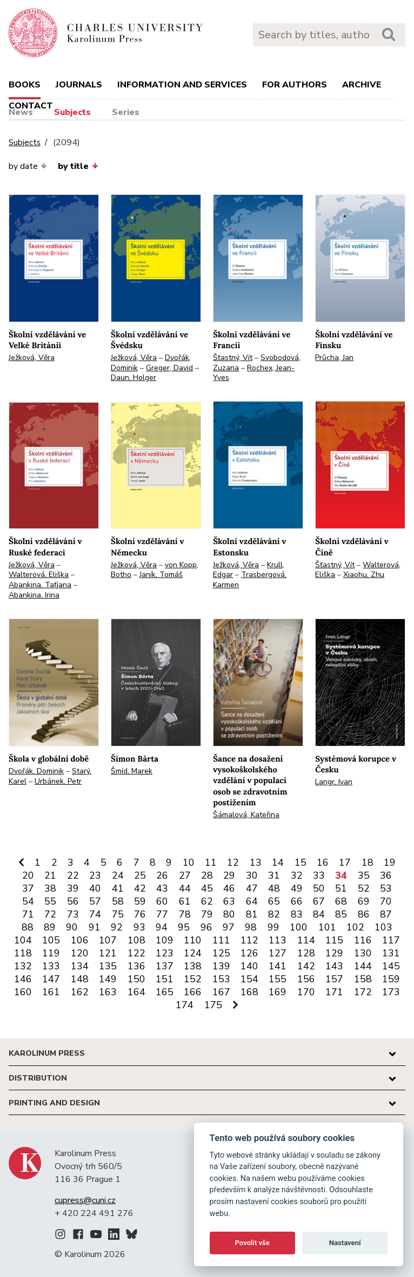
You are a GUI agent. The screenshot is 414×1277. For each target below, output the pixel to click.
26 (162, 875)
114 (306, 940)
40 (95, 888)
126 (249, 953)
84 (319, 914)
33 (319, 875)
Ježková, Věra (32, 357)
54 (28, 901)
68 (341, 901)
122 (136, 953)
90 (72, 927)
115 (334, 940)
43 (162, 888)
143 (334, 966)
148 (80, 979)
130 (363, 953)
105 (51, 940)
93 (139, 927)
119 (51, 953)
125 (221, 953)
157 (334, 979)
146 (23, 979)
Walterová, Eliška (39, 574)
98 (251, 927)
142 (306, 966)
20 (28, 875)
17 (345, 862)
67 (319, 901)
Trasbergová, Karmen (249, 579)
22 (73, 875)
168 (249, 992)
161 (51, 992)
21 (50, 875)
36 (386, 875)
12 (233, 862)
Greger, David (169, 368)
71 (28, 914)
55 (50, 901)
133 (51, 966)
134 (80, 966)
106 (80, 940)
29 (229, 875)
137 (164, 966)
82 (274, 914)
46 (229, 888)
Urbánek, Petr (58, 781)
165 (164, 992)
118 (23, 953)
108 (136, 940)
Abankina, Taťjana (40, 585)
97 (229, 927)
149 (108, 979)
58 (118, 901)
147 (51, 979)
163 (108, 992)
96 (206, 927)
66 (297, 901)
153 (221, 979)
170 (306, 992)
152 (193, 979)
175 (213, 1004)
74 (95, 914)
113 (277, 940)
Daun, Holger (133, 377)
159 (391, 979)
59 (140, 901)
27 (185, 875)
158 (363, 979)
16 (323, 862)
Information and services (182, 85)
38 (50, 888)
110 (193, 940)
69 (364, 901)
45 (207, 888)
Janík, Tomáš (161, 574)
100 (299, 927)
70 (386, 901)
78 (185, 914)
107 (108, 940)
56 (73, 901)
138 (193, 966)
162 (80, 992)
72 (50, 914)
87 (386, 914)
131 (391, 953)
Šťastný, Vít (232, 357)
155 (277, 979)
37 (28, 888)
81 (252, 914)
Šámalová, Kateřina (246, 815)
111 (221, 940)
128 (306, 953)
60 (162, 901)
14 (278, 862)
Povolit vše (252, 1243)
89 (50, 927)
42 (140, 888)
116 (363, 940)
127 (277, 953)
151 (164, 979)
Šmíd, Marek (131, 771)
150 (136, 979)
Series (125, 112)
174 (184, 1004)
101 (327, 927)
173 (391, 992)
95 (184, 927)
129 (334, 953)
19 (390, 862)
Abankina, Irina (34, 595)
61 (185, 901)
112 (249, 940)
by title (78, 166)
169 (277, 992)
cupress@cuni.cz (85, 1200)
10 (189, 862)
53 (386, 888)
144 (363, 966)
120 (80, 953)
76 (140, 914)
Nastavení (345, 1243)
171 (334, 992)
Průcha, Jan (334, 357)
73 (73, 914)
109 (164, 940)
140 (249, 966)
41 (118, 888)
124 (193, 953)
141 (277, 966)
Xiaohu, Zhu (363, 574)
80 (229, 914)
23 (95, 875)
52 (364, 888)
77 (162, 914)
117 (391, 940)
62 (207, 901)
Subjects (72, 112)
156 (306, 979)
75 (118, 914)
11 (211, 862)
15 (300, 862)
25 (140, 875)
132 (23, 966)
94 (162, 927)
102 (355, 927)
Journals (79, 85)
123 (164, 953)
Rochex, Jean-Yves (254, 373)
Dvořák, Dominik (36, 771)
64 (252, 901)
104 (23, 940)
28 (207, 875)
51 (341, 888)
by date (28, 166)
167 (221, 992)
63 (229, 901)
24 (118, 875)
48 (274, 888)
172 (363, 992)
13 (256, 862)
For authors (294, 85)
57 (95, 901)
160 (23, 992)
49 (297, 888)
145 (391, 966)
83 (297, 914)
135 (108, 966)
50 (319, 888)
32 (297, 875)
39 (73, 888)
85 (341, 914)
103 (383, 927)
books (25, 85)
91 (95, 927)
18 (367, 862)
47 (252, 888)
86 (364, 914)
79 (207, 914)
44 (185, 888)
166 (193, 992)
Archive (361, 85)
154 (249, 979)
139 (221, 966)
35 (364, 875)
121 (108, 953)
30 (252, 875)
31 (274, 875)
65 (274, 901)
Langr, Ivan (333, 782)
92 (117, 927)
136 (136, 966)
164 (136, 992)
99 (273, 927)
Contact (31, 106)
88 (28, 927)
